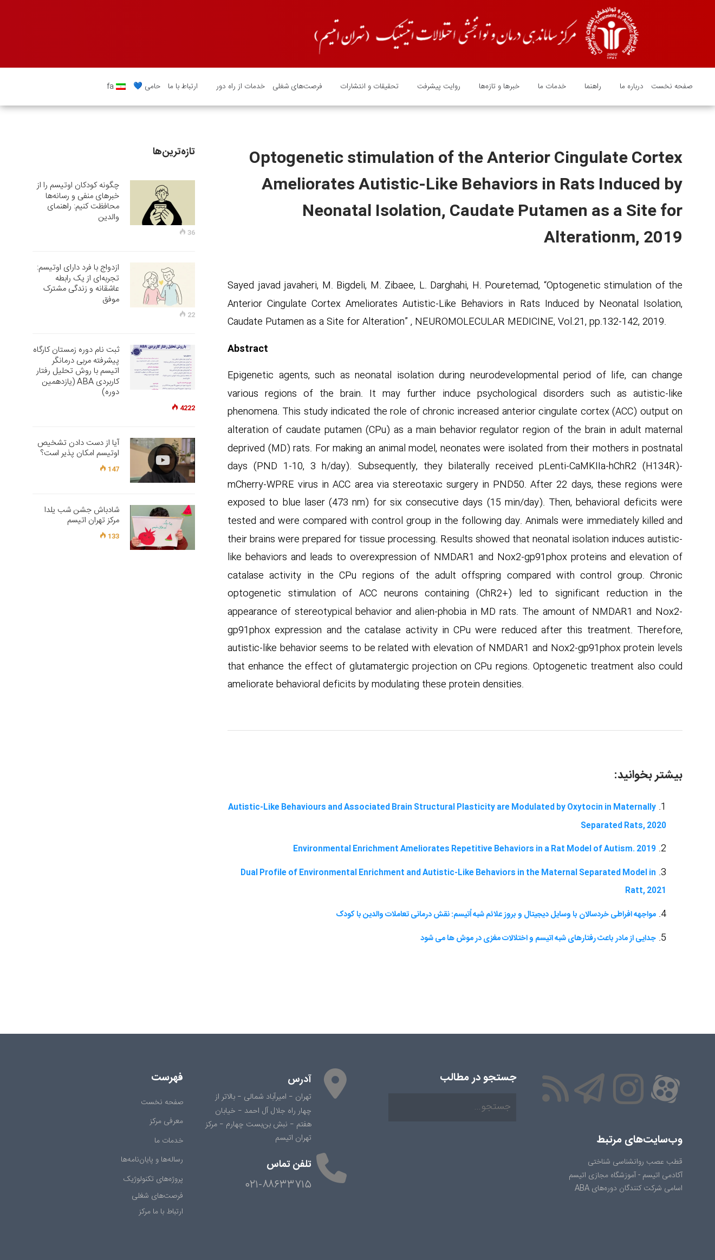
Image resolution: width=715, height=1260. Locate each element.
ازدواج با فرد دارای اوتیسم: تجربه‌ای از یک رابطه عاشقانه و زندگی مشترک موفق (78, 283)
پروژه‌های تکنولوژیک (153, 1179)
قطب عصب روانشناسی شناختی (635, 1162)
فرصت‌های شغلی (297, 87)
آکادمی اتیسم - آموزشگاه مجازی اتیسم (625, 1175)
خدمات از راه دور (237, 87)
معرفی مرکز (166, 1121)
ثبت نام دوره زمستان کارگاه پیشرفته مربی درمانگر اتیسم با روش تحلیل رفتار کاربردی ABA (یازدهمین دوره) (76, 371)
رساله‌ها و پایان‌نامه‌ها (152, 1159)
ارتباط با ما (183, 87)
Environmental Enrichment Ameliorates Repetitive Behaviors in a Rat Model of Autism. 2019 (474, 849)
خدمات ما (548, 87)
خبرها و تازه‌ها (495, 87)
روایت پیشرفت (435, 87)
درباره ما (628, 87)
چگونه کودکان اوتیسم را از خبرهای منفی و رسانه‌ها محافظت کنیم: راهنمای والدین (78, 201)
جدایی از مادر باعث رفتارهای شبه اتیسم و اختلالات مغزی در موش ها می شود (538, 938)
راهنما (589, 87)
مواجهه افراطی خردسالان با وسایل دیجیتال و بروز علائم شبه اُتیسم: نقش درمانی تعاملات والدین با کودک (496, 914)
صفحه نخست (671, 87)
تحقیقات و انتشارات (366, 87)
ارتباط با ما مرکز (161, 1211)
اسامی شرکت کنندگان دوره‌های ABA (628, 1188)
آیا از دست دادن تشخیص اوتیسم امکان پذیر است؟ (78, 448)
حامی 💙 (146, 87)
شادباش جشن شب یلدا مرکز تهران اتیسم (81, 515)
